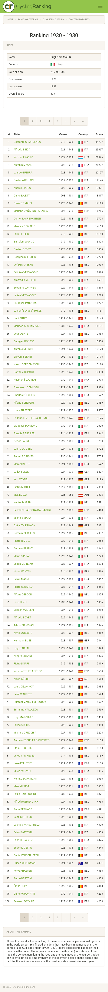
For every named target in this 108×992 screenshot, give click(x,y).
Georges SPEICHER (25, 257)
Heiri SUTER (20, 318)
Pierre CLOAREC (23, 586)
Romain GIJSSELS (24, 533)
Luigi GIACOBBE (23, 448)
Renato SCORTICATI (25, 778)
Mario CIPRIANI (22, 556)
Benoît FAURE (22, 441)
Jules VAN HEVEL (24, 755)
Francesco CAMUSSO (26, 387)
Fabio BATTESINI (23, 832)
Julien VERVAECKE (25, 295)
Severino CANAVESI (25, 287)
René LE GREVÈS (23, 456)
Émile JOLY (20, 886)
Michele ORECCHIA (25, 732)
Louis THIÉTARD (23, 410)
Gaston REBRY (22, 249)
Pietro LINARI (21, 663)
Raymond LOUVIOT (25, 379)
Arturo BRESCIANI (24, 625)
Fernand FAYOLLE (24, 901)
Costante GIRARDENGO (27, 141)
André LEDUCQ (22, 187)
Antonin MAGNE (23, 164)
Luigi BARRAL (22, 648)
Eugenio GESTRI (23, 847)
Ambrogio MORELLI (25, 280)
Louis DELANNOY (24, 686)
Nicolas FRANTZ (23, 157)
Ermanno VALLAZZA (26, 709)
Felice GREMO (22, 724)
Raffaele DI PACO (24, 372)
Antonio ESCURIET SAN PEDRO (32, 740)
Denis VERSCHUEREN (26, 855)
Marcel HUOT (21, 786)
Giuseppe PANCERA (25, 303)
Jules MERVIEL (22, 771)
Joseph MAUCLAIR (25, 609)
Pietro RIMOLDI (22, 540)
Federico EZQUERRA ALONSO (31, 418)
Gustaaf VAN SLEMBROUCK (30, 701)
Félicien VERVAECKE (26, 272)
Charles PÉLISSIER (24, 395)
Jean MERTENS (23, 817)
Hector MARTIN (23, 502)
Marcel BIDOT (22, 464)
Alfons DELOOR (23, 594)
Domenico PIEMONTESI (27, 218)
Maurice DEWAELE (24, 226)
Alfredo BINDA (22, 149)
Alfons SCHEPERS (24, 402)
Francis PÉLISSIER (24, 433)
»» (83, 121)
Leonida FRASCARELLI (27, 824)
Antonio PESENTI (23, 548)
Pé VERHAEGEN (23, 870)
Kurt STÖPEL (21, 479)
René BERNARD (23, 809)
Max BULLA (20, 494)
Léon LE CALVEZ (23, 840)
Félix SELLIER (21, 233)
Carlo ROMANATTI (24, 893)
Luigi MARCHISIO (23, 717)
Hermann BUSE (23, 640)
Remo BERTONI (23, 878)
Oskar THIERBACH (24, 525)
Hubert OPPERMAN (25, 863)
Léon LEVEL (20, 602)
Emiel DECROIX (23, 748)
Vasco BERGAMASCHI (27, 364)
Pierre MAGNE (22, 579)
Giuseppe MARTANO (25, 425)
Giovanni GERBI (23, 356)
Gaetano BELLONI (24, 180)
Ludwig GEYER (22, 471)
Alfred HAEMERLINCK (26, 801)
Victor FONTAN (22, 571)
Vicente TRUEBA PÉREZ (28, 671)
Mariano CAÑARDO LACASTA (31, 210)
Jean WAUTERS (23, 694)
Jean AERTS (21, 333)
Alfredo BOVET (22, 617)
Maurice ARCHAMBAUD (27, 326)
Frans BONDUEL (23, 203)
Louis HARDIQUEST (25, 794)
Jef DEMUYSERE (23, 264)
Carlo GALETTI (22, 195)
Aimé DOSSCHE (23, 632)
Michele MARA (22, 517)
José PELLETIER (23, 763)
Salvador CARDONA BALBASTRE (33, 510)
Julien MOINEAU (23, 563)
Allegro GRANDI (23, 655)
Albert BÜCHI (21, 678)
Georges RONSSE (24, 341)
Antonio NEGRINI (23, 349)
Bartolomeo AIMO (24, 241)
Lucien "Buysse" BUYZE (28, 310)
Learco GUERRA (23, 172)
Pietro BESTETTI (23, 487)
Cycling (33, 6)
